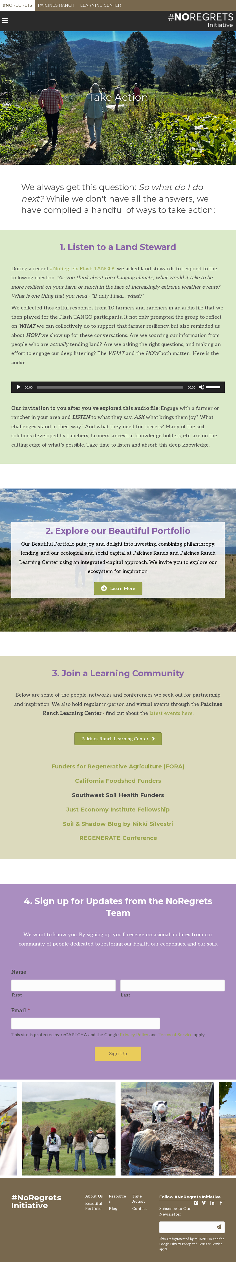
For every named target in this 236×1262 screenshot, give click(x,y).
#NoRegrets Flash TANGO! (82, 269)
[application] (118, 387)
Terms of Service (175, 1032)
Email (20, 1009)
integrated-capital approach (114, 562)
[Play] (18, 387)
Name (18, 972)
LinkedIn (212, 1201)
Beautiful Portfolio (53, 544)
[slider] (110, 387)
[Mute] (201, 387)
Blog (113, 1206)
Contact (139, 1206)
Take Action (138, 1196)
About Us (94, 1193)
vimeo (204, 1201)
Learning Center (100, 7)
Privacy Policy (134, 1032)
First (17, 994)
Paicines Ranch (56, 7)
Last (126, 994)
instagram (196, 1201)
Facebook (221, 1201)
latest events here (171, 713)
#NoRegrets (17, 7)
